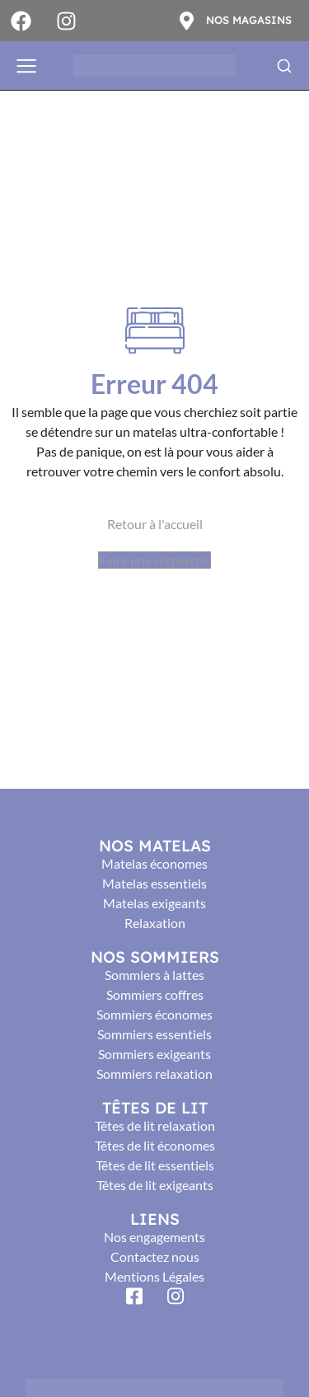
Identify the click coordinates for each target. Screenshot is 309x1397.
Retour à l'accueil (155, 524)
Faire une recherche (154, 560)
